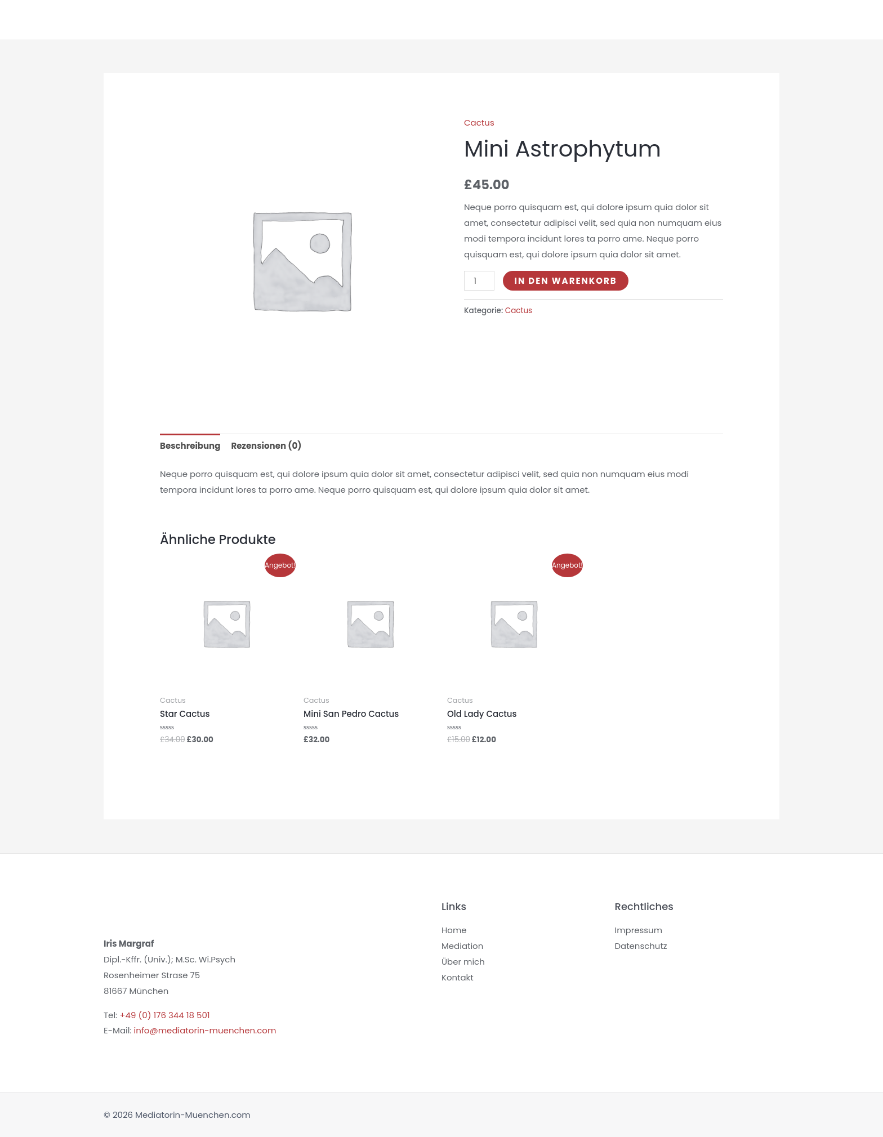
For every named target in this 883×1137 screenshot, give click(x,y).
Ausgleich (701, 19)
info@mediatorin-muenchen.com (205, 1030)
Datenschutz (641, 946)
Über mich (642, 19)
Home (326, 19)
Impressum (639, 930)
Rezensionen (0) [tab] (266, 446)
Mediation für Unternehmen (488, 19)
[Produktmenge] (479, 281)
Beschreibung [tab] (190, 446)
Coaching (582, 19)
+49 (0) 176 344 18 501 (164, 1015)
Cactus (479, 122)
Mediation (384, 19)
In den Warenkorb (565, 281)
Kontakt (755, 19)
